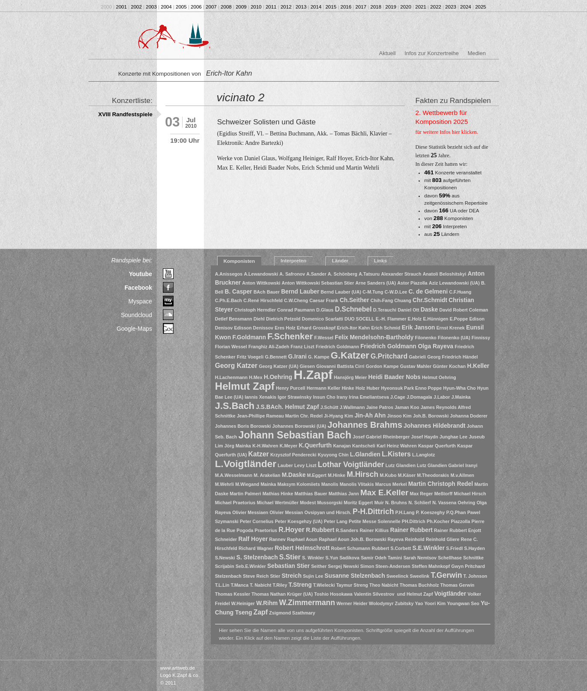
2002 (136, 6)
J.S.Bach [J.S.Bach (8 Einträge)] (234, 405)
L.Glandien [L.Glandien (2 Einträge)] (365, 454)
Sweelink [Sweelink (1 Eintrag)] (420, 576)
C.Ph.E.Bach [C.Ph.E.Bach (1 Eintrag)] (228, 300)
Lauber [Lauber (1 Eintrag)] (285, 465)
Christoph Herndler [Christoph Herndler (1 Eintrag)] (255, 309)
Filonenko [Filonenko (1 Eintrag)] (426, 337)
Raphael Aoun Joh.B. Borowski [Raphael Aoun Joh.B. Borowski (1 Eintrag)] (352, 539)
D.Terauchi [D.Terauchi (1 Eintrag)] (384, 309)
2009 (241, 6)
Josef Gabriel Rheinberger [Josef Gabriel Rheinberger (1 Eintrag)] (381, 436)
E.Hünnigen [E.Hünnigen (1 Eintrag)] (435, 318)
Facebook (138, 287)
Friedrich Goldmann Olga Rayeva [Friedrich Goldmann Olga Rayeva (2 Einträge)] (406, 346)
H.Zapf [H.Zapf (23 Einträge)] (313, 375)
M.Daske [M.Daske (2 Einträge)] (294, 475)
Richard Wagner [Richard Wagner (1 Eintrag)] (256, 548)
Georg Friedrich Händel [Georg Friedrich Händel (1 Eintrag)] (452, 356)
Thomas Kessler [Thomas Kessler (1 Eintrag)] (232, 594)
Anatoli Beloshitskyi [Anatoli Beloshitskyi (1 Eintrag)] (444, 273)
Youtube (140, 274)
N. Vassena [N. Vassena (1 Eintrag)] (444, 502)
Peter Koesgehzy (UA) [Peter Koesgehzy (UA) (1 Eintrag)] (298, 521)
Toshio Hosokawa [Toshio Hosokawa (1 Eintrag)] (333, 594)
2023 (450, 6)
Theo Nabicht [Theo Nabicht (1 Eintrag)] (383, 585)
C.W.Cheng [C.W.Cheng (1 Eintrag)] (296, 300)
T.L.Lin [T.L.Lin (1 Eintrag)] (222, 585)
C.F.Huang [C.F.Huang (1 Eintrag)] (460, 291)
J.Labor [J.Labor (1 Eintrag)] (442, 397)
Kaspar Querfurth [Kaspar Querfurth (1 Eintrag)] (437, 445)
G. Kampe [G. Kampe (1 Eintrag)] (319, 356)
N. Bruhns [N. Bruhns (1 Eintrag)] (396, 502)
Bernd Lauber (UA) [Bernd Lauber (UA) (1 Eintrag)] (341, 291)
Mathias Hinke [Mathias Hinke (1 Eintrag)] (278, 493)
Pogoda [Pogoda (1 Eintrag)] (244, 530)
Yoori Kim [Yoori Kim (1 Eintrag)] (435, 603)
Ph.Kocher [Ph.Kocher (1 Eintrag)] (438, 521)
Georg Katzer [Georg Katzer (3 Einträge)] (236, 365)
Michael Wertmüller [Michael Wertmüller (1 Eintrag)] (278, 502)
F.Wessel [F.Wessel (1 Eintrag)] (323, 337)
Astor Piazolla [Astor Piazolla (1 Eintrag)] (412, 282)
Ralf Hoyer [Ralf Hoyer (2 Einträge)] (253, 539)
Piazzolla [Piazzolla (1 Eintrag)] (460, 521)
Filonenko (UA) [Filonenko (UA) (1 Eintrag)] (454, 337)
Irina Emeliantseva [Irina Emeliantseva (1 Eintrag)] (369, 397)
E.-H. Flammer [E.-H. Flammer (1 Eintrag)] (391, 318)
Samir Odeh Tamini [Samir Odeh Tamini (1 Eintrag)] (381, 557)
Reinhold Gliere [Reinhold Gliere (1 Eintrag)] (443, 539)
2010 (256, 6)
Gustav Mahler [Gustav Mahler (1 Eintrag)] (415, 366)
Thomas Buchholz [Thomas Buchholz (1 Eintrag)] (419, 585)
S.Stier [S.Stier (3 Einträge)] (290, 557)
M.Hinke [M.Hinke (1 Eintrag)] (336, 475)
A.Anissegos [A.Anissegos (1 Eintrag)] (229, 273)
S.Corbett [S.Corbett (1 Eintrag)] (400, 548)
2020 (405, 6)
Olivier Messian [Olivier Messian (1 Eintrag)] (286, 512)
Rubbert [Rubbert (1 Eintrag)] (380, 548)
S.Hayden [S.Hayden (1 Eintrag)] (474, 548)
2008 (226, 6)
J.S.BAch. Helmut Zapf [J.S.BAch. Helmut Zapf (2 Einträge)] (287, 407)
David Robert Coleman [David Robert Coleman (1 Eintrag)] (464, 309)
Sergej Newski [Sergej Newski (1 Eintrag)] (343, 566)
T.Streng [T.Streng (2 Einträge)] (300, 585)
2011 (271, 6)
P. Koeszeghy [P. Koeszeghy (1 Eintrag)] (430, 512)
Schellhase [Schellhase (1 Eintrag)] (450, 557)
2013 (301, 6)
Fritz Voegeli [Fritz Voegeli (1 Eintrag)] (250, 356)
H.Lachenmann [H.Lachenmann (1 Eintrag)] (231, 377)
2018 (375, 6)
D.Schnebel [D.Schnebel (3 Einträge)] (353, 309)
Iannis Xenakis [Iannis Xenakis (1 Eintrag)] (260, 397)
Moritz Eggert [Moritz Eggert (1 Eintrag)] (358, 502)
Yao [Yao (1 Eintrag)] (419, 603)
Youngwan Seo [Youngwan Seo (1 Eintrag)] (463, 603)
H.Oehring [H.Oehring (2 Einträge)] (278, 377)
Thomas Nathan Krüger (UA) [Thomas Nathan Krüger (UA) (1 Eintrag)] (282, 594)
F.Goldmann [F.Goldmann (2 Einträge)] (249, 337)
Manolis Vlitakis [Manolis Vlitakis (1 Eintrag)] (356, 484)
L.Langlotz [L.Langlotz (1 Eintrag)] (423, 454)
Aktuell (387, 53)
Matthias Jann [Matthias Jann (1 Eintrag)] (343, 493)
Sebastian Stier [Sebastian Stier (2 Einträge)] (288, 566)
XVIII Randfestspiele (125, 114)
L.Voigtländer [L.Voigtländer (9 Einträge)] (246, 463)
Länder (340, 260)
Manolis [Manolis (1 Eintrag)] (330, 484)
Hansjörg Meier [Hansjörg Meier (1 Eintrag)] (350, 377)
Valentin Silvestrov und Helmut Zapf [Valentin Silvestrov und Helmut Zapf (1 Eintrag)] (393, 594)
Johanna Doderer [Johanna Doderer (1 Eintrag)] (469, 415)
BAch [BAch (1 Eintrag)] (259, 291)
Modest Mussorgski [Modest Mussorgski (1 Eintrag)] (321, 502)
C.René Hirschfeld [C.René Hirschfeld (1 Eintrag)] (263, 300)
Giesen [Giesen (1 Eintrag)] (307, 366)
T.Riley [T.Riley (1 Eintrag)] (280, 585)
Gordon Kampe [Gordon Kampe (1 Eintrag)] (382, 366)
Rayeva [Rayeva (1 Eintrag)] (396, 539)
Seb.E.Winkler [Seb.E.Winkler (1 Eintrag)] (251, 566)
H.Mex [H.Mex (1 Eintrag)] (255, 377)
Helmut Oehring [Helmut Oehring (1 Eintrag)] (439, 377)
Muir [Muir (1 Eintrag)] (379, 502)
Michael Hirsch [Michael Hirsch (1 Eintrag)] (470, 493)
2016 (345, 6)
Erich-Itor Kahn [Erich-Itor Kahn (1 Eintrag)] (353, 327)
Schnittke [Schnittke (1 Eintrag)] (473, 557)
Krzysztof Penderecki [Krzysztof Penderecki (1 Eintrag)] (293, 454)
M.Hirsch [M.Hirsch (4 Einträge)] (362, 474)
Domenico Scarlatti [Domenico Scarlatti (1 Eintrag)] (322, 318)
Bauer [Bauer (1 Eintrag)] (273, 291)
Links (380, 260)
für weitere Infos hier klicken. (447, 132)
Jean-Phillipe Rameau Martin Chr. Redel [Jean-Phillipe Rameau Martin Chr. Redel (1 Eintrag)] (280, 415)
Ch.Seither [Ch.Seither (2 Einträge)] (354, 300)
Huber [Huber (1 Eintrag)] (373, 388)
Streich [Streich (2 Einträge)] (292, 576)
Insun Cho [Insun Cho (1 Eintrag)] (324, 397)
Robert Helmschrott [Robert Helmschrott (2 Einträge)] (302, 548)
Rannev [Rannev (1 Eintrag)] (277, 539)
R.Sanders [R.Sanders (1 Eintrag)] (347, 530)
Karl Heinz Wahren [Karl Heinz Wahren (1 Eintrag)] (397, 445)
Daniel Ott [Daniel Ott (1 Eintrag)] (408, 309)
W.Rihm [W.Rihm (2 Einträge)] (266, 603)
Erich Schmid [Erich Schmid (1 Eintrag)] (385, 327)
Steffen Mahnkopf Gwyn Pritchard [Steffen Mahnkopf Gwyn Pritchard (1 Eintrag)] (448, 566)
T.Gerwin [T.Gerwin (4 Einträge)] (446, 575)
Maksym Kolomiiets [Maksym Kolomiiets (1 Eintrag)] (298, 484)
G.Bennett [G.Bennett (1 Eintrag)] (276, 356)
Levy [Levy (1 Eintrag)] (299, 465)
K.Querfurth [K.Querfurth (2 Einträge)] (315, 445)
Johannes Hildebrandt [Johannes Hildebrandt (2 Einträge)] (435, 426)
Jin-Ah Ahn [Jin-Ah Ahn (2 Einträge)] (370, 415)
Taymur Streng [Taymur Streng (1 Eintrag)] (352, 585)
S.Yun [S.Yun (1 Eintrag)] (331, 557)
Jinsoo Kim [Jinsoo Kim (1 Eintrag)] (399, 415)
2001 (121, 6)
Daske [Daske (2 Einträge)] (429, 309)
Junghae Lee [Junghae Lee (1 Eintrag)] (453, 436)
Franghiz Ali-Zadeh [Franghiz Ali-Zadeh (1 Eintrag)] (268, 346)
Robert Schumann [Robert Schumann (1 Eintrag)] (350, 548)
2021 (420, 6)
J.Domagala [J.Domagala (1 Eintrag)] (419, 397)
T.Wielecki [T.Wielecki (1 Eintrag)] (324, 585)
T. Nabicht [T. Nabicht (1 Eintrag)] (260, 585)
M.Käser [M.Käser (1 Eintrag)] (407, 475)
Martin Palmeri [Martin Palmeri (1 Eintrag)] (245, 493)
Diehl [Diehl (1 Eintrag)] (259, 318)
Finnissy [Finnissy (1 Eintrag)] (481, 337)
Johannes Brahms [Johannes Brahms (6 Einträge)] (364, 424)
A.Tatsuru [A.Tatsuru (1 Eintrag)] (369, 273)
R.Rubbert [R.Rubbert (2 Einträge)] (320, 530)
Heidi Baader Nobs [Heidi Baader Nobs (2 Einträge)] (394, 377)
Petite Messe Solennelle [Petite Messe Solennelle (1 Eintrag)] (375, 521)
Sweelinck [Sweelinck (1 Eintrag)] (397, 576)
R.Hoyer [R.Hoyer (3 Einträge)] (292, 529)
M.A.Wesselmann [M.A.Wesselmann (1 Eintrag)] (233, 475)
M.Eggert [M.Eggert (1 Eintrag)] (317, 475)
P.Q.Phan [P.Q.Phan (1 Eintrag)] (456, 512)
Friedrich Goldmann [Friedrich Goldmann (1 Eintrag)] (337, 346)
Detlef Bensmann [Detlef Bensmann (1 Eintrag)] (233, 318)
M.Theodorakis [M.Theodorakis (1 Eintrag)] (433, 475)
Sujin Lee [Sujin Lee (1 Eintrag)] (313, 576)
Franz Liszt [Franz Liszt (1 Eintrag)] (303, 346)
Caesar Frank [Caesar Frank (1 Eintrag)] (324, 300)
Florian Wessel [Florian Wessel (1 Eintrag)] (231, 346)
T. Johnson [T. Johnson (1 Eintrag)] (475, 576)
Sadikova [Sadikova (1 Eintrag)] (349, 557)
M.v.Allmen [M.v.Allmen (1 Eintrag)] (462, 475)
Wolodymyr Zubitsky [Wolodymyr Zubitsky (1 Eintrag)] (391, 603)
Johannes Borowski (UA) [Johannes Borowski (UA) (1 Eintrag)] (299, 426)
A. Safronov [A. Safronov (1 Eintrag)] (292, 273)
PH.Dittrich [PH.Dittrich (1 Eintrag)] (413, 521)
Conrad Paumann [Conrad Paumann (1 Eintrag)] (296, 309)
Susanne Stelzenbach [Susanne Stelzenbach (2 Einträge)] (354, 576)
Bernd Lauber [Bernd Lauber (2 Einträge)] (300, 291)
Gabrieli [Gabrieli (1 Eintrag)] (417, 356)
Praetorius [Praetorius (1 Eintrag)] (266, 530)
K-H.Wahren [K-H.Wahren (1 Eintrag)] (265, 445)
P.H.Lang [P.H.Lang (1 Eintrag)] (405, 512)
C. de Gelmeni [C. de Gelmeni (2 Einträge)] (428, 291)
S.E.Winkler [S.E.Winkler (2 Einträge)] (428, 548)
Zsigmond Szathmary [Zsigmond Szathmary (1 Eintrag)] (292, 612)
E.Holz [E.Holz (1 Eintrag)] (415, 318)
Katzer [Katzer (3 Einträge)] (258, 454)
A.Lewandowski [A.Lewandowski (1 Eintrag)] (261, 273)
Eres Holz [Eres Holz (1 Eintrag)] (284, 327)
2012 (286, 6)
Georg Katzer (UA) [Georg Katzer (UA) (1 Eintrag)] (278, 366)
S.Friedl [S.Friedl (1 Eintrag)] (454, 548)
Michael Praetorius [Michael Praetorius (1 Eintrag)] (235, 502)
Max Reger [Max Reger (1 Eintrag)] (421, 493)
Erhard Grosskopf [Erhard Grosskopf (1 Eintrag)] (316, 327)
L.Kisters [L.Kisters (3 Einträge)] (396, 454)
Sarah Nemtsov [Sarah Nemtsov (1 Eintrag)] (420, 557)
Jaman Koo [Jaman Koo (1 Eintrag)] (407, 407)
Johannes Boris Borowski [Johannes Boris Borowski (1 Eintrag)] (243, 426)
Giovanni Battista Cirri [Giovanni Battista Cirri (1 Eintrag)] (340, 366)
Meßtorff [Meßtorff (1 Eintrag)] (443, 493)
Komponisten (239, 261)
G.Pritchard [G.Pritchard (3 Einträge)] (389, 356)
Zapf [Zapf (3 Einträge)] (261, 612)
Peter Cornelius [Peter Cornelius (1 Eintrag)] (257, 521)
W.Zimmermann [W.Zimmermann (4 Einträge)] (307, 602)
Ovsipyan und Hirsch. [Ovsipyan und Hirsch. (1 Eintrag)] (327, 512)
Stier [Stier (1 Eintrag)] (275, 576)
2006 (196, 6)
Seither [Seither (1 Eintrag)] (319, 566)
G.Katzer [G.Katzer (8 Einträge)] (350, 355)
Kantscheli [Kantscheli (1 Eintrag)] (363, 445)
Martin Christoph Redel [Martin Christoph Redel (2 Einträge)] (440, 484)
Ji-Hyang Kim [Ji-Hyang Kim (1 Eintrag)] (338, 415)
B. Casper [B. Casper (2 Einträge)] (238, 291)
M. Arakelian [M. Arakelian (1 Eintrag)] (267, 475)
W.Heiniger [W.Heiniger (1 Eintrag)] (243, 603)
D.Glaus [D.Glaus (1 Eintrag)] (324, 309)
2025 (480, 6)
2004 (166, 6)
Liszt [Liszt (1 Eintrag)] (311, 465)
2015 (330, 6)
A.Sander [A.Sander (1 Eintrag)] (317, 273)
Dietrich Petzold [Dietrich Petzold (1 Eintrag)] (283, 318)
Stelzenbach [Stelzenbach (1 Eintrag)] (228, 576)
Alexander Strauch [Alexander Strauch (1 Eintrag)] (401, 273)
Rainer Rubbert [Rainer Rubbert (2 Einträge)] (411, 530)
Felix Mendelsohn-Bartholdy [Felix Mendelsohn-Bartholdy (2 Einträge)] (374, 337)
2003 (151, 6)
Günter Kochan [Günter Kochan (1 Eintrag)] (449, 366)
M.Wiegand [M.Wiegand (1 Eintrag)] (247, 484)
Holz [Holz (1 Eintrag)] (360, 388)
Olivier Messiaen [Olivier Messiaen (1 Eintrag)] (250, 512)
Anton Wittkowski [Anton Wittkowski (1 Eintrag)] (261, 282)
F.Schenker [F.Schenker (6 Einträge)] (290, 336)
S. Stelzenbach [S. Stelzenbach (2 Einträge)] (257, 557)
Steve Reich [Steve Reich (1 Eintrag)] (255, 576)
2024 (465, 6)
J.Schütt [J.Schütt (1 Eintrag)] (329, 407)
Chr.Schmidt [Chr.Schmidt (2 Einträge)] (430, 300)
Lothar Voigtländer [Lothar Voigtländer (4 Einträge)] (351, 464)
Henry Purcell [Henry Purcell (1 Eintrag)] (290, 388)
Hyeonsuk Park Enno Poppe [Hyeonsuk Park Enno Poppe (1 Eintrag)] (411, 388)
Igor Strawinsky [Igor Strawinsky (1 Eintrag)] (294, 397)
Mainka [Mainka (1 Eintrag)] (268, 484)
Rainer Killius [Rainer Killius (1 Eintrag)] (374, 530)
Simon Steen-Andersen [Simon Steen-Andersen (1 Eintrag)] (385, 566)
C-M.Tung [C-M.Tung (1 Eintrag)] (373, 291)
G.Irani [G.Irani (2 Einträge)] (297, 356)
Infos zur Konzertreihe (431, 53)
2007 (211, 6)
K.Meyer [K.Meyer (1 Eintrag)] (288, 445)
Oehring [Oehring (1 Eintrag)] (466, 502)
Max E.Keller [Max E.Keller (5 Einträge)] (384, 492)
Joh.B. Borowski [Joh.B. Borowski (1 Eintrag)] (431, 415)
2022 (435, 6)
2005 (181, 6)
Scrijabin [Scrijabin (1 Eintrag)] (224, 566)
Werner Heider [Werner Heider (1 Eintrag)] (352, 603)
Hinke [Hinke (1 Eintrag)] (348, 388)
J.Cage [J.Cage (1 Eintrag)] (397, 397)
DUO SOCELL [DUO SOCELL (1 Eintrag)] (360, 318)
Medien (477, 53)
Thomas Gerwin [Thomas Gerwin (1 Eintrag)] (457, 585)
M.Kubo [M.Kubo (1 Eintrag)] (388, 475)
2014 (316, 6)
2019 (390, 6)
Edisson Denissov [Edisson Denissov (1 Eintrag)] (253, 327)
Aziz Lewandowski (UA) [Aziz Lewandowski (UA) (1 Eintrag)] (454, 282)
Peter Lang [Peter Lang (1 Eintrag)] (336, 521)
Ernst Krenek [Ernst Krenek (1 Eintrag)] (451, 327)
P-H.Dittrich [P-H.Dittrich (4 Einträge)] (373, 511)
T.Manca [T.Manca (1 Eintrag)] (239, 585)
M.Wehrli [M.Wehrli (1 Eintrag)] (224, 484)
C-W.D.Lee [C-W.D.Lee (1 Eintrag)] (396, 291)
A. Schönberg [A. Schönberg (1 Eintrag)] (342, 273)
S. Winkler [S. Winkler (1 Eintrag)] (313, 557)
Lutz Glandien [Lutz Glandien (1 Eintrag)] (400, 465)
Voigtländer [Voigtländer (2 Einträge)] (450, 594)
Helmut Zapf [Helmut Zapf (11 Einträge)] (244, 386)
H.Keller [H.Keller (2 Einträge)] (478, 366)
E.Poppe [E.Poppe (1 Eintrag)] (459, 318)
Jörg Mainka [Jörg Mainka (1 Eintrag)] (237, 445)
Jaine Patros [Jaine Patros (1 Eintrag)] (379, 407)
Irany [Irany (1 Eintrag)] (341, 397)
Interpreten (293, 260)
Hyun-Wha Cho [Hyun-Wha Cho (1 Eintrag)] (459, 388)
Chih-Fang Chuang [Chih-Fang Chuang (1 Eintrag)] (391, 300)
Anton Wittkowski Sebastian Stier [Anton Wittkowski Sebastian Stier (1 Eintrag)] (318, 282)
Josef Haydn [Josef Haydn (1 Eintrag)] (424, 436)
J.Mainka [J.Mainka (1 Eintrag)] (461, 397)
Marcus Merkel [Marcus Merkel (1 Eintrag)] (391, 484)
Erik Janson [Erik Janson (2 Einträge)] (418, 327)
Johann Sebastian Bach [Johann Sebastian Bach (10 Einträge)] (294, 435)
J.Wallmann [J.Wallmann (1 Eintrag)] (352, 407)
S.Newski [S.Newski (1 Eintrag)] (225, 557)
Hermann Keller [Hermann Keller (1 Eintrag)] (323, 388)
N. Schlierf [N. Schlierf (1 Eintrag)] (419, 502)
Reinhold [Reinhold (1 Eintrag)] (415, 539)
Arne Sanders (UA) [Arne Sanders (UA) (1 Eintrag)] (375, 282)
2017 (360, 6)
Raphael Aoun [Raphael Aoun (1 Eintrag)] (302, 539)
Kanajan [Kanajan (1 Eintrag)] (342, 445)
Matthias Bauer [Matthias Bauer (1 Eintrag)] (311, 493)
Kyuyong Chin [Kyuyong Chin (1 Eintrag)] (333, 454)
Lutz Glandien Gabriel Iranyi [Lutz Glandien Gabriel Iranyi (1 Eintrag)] (447, 465)
